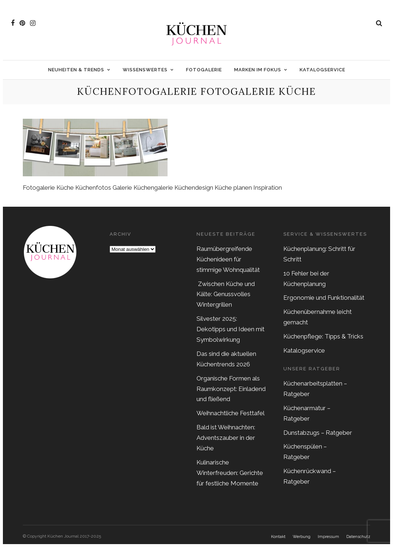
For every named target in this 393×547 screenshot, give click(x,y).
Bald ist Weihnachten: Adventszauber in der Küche (225, 438)
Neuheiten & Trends (76, 69)
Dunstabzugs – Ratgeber (317, 432)
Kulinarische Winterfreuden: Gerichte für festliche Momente (229, 473)
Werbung (301, 536)
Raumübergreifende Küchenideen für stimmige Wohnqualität (228, 259)
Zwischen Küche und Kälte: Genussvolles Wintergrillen (225, 294)
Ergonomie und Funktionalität (323, 297)
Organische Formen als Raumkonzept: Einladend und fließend (231, 389)
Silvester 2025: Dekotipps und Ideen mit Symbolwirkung (230, 329)
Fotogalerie (204, 69)
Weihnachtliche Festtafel (230, 413)
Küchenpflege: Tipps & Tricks (323, 336)
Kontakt (278, 536)
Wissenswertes (145, 69)
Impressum (328, 536)
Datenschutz (358, 536)
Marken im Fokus (257, 69)
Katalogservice (322, 69)
